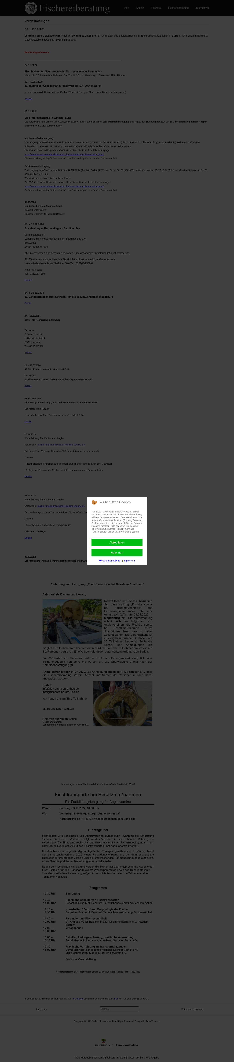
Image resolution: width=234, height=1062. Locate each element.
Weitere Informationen (110, 560)
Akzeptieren (116, 542)
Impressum (129, 560)
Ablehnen (117, 552)
